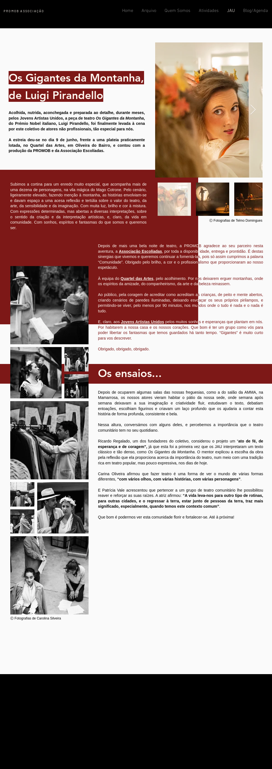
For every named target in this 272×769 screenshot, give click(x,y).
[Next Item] (253, 110)
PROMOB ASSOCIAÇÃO (24, 11)
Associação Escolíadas (140, 251)
